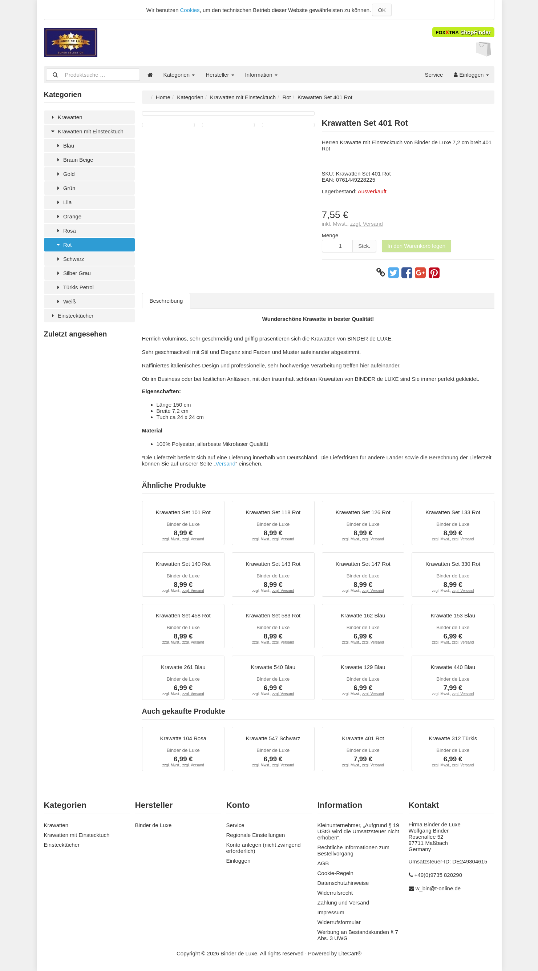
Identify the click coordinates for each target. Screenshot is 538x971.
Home (163, 97)
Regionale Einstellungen (255, 835)
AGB (323, 863)
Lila (63, 202)
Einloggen (471, 75)
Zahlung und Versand (343, 902)
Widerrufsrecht (335, 893)
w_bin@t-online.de (438, 888)
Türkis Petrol (74, 287)
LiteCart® (349, 953)
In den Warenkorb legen (417, 246)
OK (382, 10)
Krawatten (65, 117)
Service (434, 75)
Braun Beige (74, 160)
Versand (225, 463)
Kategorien (179, 75)
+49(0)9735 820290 (438, 875)
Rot (63, 245)
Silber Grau (73, 273)
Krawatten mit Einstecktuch (86, 131)
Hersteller (220, 75)
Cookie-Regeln (335, 873)
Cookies (189, 10)
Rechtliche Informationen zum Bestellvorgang (353, 850)
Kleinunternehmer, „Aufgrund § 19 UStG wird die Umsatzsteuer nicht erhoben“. (358, 831)
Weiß (65, 301)
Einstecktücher (71, 316)
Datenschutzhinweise (343, 883)
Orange (68, 216)
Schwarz (69, 259)
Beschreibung (166, 301)
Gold (65, 174)
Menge (330, 235)
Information (261, 75)
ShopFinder (463, 32)
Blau (64, 145)
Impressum (330, 912)
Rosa (65, 230)
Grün (65, 188)
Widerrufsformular (339, 922)
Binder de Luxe (153, 825)
